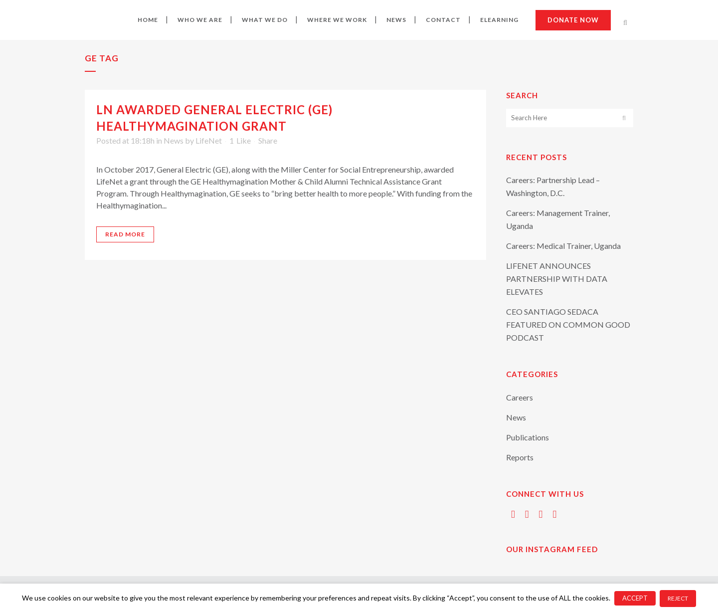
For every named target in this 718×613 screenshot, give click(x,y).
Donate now (573, 20)
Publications (527, 437)
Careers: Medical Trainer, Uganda (563, 245)
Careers (519, 397)
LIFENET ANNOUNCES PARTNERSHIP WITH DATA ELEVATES (556, 278)
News (173, 140)
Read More (125, 234)
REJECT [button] (678, 598)
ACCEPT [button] (635, 598)
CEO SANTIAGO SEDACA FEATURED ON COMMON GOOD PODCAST (568, 324)
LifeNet (208, 140)
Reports (520, 457)
